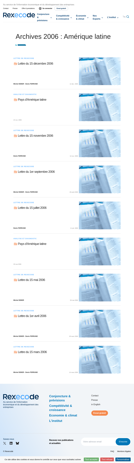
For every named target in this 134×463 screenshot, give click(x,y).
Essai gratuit (99, 413)
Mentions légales (124, 451)
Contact (5, 8)
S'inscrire (123, 442)
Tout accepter (91, 459)
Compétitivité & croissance (62, 17)
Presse (15, 8)
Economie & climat (81, 17)
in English (95, 404)
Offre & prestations (28, 8)
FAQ (112, 451)
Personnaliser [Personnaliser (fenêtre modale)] (123, 459)
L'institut (111, 17)
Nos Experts (96, 17)
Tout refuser (107, 459)
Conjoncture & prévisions (43, 17)
